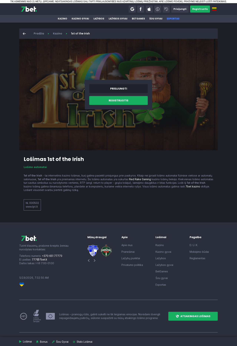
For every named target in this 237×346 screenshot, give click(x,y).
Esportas (173, 18)
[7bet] (29, 9)
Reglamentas (197, 258)
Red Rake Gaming (140, 179)
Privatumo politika (132, 264)
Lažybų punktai (130, 258)
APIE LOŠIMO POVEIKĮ (171, 1)
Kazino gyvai (80, 18)
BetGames (138, 18)
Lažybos (99, 18)
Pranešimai (128, 251)
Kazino (62, 18)
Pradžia (39, 33)
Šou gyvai (155, 18)
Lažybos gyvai (118, 18)
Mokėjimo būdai (199, 251)
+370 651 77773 (52, 255)
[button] (132, 9)
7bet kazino (193, 186)
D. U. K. (194, 245)
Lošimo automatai (35, 167)
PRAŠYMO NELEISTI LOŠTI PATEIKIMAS (205, 1)
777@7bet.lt (39, 259)
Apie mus (127, 245)
